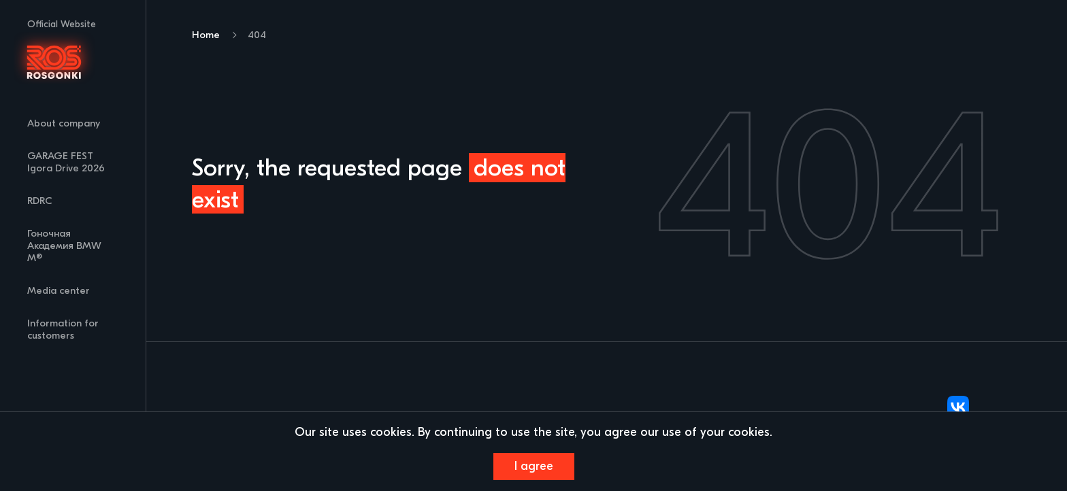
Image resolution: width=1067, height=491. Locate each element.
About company (63, 123)
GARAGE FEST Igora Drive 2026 (66, 162)
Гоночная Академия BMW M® (64, 246)
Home (206, 35)
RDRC (39, 201)
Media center (58, 291)
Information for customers (63, 329)
